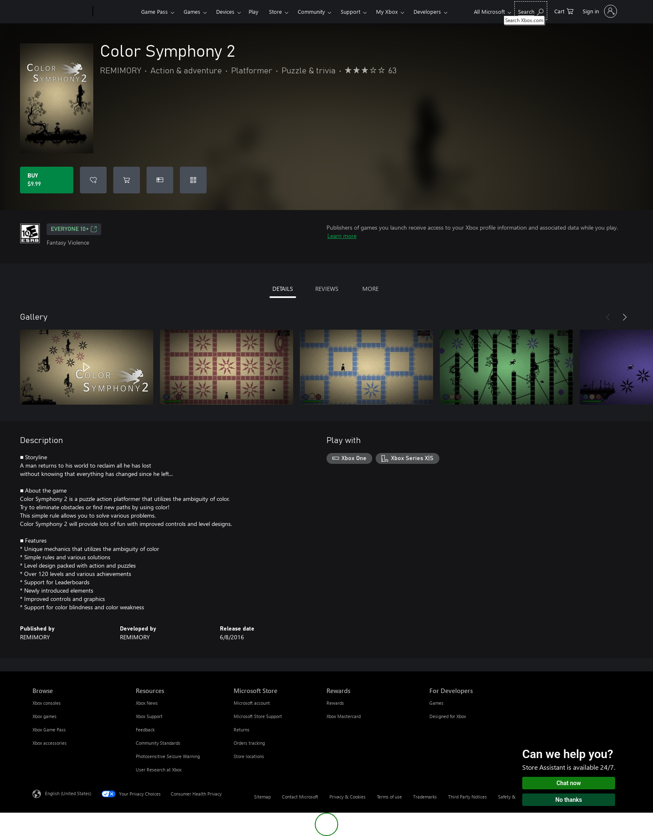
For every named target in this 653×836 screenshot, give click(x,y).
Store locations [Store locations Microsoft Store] (249, 756)
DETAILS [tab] (282, 289)
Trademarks (425, 796)
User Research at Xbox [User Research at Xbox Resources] (159, 769)
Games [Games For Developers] (436, 703)
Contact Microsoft (300, 796)
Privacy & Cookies (347, 796)
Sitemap (262, 796)
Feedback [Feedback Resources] (145, 729)
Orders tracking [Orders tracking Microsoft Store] (249, 743)
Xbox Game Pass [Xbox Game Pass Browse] (49, 729)
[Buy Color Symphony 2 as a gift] (160, 180)
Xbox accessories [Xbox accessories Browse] (49, 743)
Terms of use (389, 796)
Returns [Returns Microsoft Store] (241, 729)
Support (350, 11)
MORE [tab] (370, 289)
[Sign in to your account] (599, 11)
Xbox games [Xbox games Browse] (44, 716)
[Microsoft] (61, 11)
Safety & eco (511, 796)
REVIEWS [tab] (326, 289)
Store (275, 11)
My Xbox (387, 11)
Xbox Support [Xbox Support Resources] (149, 716)
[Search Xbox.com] (530, 10)
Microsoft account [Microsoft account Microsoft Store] (252, 703)
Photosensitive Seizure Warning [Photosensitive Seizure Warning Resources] (168, 756)
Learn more (341, 236)
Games (192, 11)
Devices (225, 11)
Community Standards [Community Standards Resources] (158, 743)
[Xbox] (116, 11)
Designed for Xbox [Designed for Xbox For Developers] (447, 716)
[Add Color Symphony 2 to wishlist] (93, 180)
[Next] (624, 317)
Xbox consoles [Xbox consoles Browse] (46, 703)
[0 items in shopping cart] (563, 10)
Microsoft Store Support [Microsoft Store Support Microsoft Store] (258, 716)
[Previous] (608, 317)
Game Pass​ (154, 11)
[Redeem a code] (193, 180)
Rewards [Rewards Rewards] (335, 703)
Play (253, 11)
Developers (427, 11)
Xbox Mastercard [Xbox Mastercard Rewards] (343, 716)
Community (311, 11)
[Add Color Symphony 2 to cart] (126, 180)
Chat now (568, 783)
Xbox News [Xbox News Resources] (147, 703)
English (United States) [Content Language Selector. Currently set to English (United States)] (68, 793)
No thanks (569, 799)
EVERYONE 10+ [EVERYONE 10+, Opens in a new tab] (74, 229)
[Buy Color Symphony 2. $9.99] (46, 180)
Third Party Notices (467, 796)
